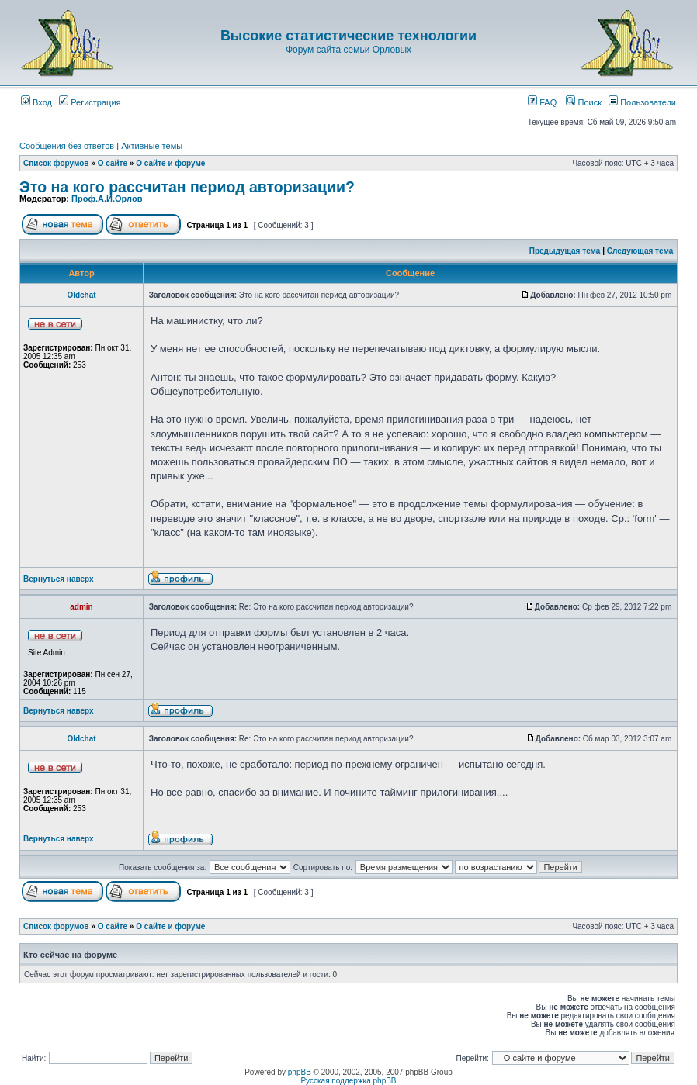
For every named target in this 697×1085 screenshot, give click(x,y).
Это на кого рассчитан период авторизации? (187, 186)
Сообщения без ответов (66, 145)
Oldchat (81, 295)
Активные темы (151, 145)
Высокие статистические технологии (348, 35)
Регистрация (89, 102)
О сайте (112, 163)
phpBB (299, 1072)
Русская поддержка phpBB (348, 1080)
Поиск (584, 102)
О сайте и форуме (170, 163)
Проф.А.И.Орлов (106, 198)
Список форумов (56, 163)
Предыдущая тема (565, 251)
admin (81, 607)
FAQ (542, 102)
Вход (36, 102)
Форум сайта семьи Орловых (348, 49)
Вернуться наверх (58, 579)
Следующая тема (640, 251)
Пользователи (642, 102)
